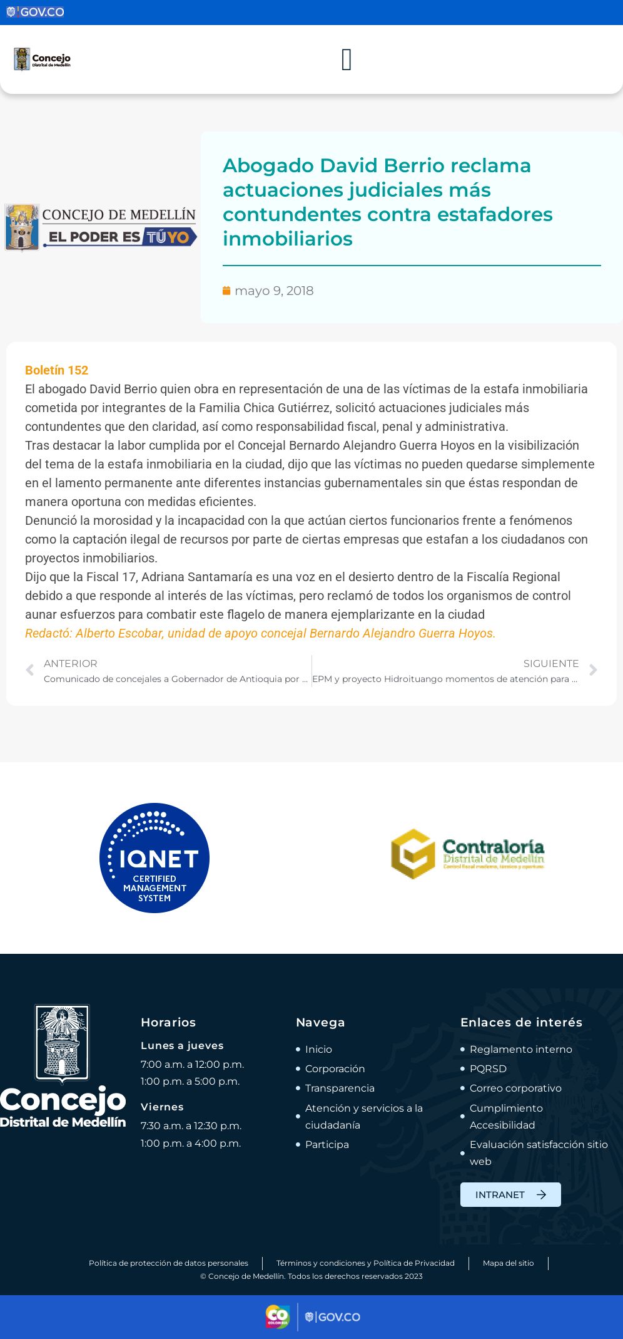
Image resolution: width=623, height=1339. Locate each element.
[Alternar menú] (347, 59)
